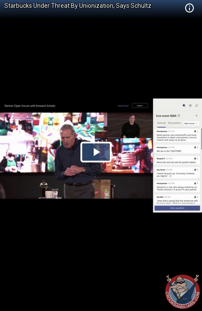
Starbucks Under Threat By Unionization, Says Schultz (77, 5)
